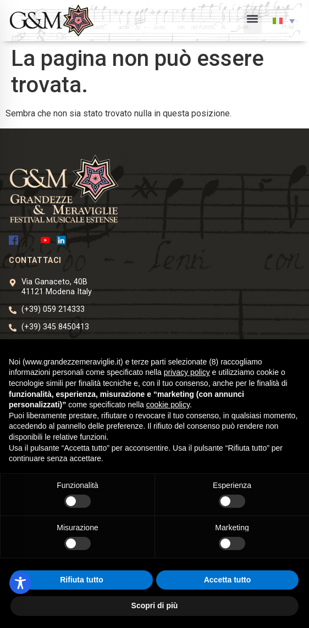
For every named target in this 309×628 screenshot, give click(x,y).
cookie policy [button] (168, 404)
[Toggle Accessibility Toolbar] (20, 583)
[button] (253, 21)
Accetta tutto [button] (227, 579)
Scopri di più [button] (154, 605)
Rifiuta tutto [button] (81, 579)
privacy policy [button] (187, 372)
